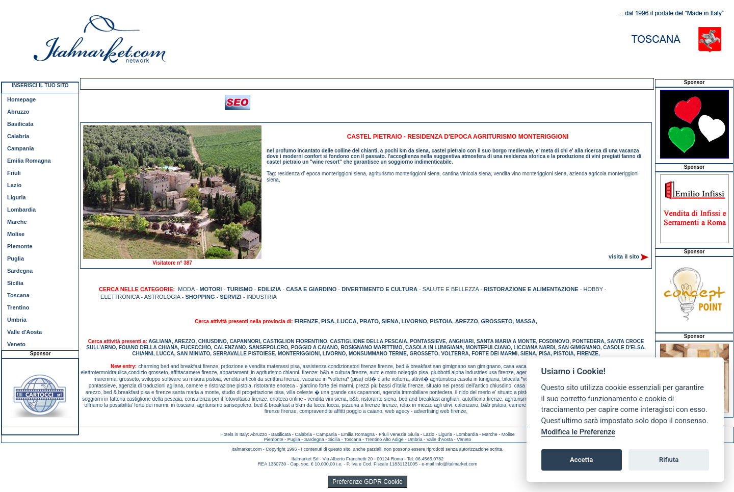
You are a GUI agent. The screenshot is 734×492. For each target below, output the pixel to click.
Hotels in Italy (234, 434)
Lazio (14, 185)
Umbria (17, 320)
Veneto (16, 344)
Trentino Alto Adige (384, 439)
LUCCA (347, 321)
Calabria (18, 136)
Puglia (15, 258)
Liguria (16, 197)
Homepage (21, 99)
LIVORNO (414, 321)
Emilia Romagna (29, 161)
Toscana (18, 295)
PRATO (369, 321)
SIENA (390, 321)
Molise (15, 234)
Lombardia (21, 209)
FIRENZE (306, 321)
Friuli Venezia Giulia (399, 434)
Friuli (14, 173)
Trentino (18, 307)
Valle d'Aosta (24, 332)
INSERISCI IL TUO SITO (40, 85)
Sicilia (15, 283)
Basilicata (20, 124)
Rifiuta (668, 459)
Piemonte (20, 246)
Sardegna (20, 271)
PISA (327, 321)
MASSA (525, 321)
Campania (20, 148)
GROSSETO (496, 321)
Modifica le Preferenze (578, 432)
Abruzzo (18, 112)
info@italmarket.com (456, 464)
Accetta (581, 459)
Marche (17, 222)
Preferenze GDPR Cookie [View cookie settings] (367, 481)
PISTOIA (441, 321)
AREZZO (466, 321)
